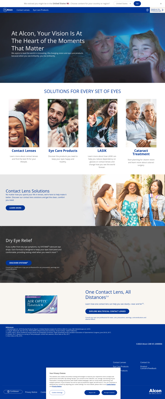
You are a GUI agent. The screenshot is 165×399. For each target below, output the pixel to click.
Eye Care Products (40, 10)
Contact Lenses (23, 10)
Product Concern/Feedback (148, 367)
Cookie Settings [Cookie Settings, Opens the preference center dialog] (57, 392)
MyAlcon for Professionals (156, 10)
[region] (83, 383)
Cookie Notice (111, 384)
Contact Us (145, 362)
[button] (123, 3)
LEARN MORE (15, 208)
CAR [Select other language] (147, 10)
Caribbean (14, 391)
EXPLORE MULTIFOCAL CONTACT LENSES (107, 311)
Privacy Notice (31, 392)
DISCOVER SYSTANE (18, 263)
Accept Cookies (109, 392)
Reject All (92, 392)
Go (137, 3)
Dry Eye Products (120, 371)
